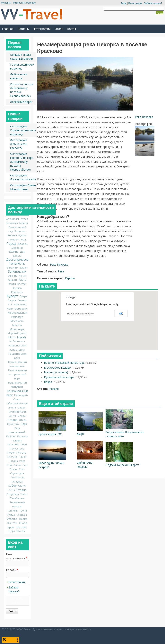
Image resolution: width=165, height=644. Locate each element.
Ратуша (13, 461)
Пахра (48, 382)
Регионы (23, 28)
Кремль (17, 288)
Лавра (23, 296)
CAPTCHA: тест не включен (16, 602)
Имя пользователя (16, 556)
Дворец (23, 244)
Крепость (17, 292)
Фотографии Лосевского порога (23, 177)
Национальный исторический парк (17, 374)
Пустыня (12, 457)
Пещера (17, 440)
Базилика (12, 223)
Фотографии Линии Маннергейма (23, 187)
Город (11, 243)
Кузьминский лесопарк (59, 377)
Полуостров (17, 448)
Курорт (12, 296)
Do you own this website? (80, 313)
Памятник (13, 424)
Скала (13, 469)
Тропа (23, 510)
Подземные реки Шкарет (122, 465)
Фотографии (42, 28)
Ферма (23, 519)
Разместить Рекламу (24, 2)
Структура (13, 494)
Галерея (13, 239)
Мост (11, 337)
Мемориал (20, 308)
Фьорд (23, 523)
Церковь (21, 527)
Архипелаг (12, 219)
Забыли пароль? (153, 3)
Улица (11, 514)
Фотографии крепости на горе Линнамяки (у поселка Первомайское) (21, 161)
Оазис (17, 399)
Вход (123, 3)
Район (23, 457)
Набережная (17, 341)
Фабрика (12, 519)
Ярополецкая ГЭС (50, 434)
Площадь (13, 444)
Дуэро (81, 434)
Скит (21, 469)
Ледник (22, 300)
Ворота (12, 235)
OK (121, 313)
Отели (59, 28)
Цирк (12, 531)
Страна (21, 490)
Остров (12, 420)
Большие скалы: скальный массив (21, 56)
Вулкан (22, 235)
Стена (11, 490)
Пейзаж (11, 436)
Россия (54, 389)
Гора (23, 239)
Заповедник (17, 271)
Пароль (12, 570)
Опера (22, 415)
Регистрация (135, 3)
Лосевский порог (21, 102)
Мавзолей (20, 304)
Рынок (17, 465)
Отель (23, 420)
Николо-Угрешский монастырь (64, 362)
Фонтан (12, 523)
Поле (24, 444)
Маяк (10, 308)
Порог (11, 452)
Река (61, 271)
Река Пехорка (144, 117)
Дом (22, 251)
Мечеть (17, 325)
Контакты (6, 2)
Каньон (12, 279)
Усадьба (22, 514)
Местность (17, 321)
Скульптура (17, 473)
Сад (25, 465)
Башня (23, 223)
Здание (12, 275)
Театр (23, 494)
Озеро (21, 407)
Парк (24, 424)
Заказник (12, 267)
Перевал (22, 436)
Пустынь (21, 452)
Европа (70, 278)
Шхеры (20, 531)
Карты (71, 28)
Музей (21, 337)
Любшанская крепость (18, 76)
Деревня (17, 247)
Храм (11, 527)
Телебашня (17, 498)
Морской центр (17, 333)
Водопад (19, 231)
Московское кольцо (57, 367)
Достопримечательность (17, 262)
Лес (10, 304)
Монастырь (17, 329)
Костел (21, 284)
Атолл (24, 219)
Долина (13, 251)
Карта (22, 279)
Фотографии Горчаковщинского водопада (23, 130)
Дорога (17, 255)
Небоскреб (21, 395)
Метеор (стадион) (56, 372)
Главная (7, 28)
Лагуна (12, 300)
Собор (12, 485)
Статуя (22, 485)
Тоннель (12, 510)
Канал (22, 275)
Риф (9, 465)
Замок (23, 267)
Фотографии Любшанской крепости (18, 144)
